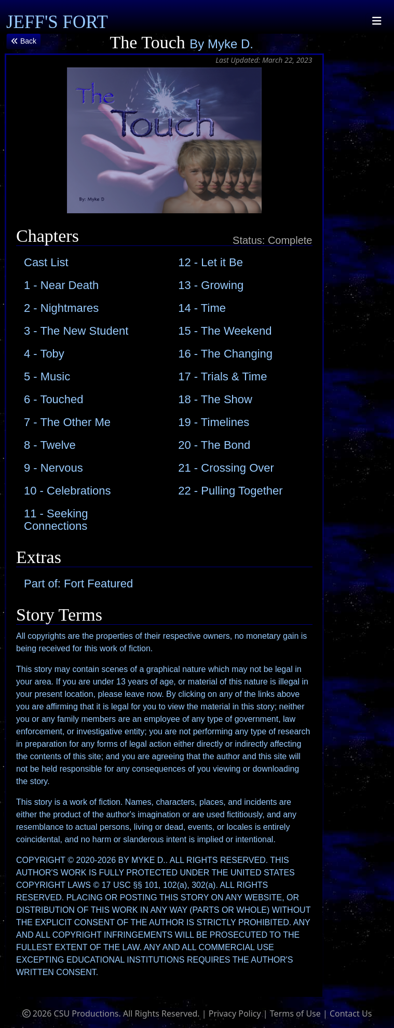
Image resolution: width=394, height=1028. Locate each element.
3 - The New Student (76, 330)
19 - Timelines (213, 422)
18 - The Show (215, 399)
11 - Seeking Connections (56, 519)
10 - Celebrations (67, 490)
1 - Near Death (61, 285)
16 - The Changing (225, 353)
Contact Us (351, 1013)
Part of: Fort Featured (78, 583)
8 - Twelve (50, 444)
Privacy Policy (235, 1013)
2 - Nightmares (61, 307)
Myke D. (230, 44)
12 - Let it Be (210, 262)
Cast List (46, 262)
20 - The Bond (214, 444)
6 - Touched (54, 399)
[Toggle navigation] (376, 21)
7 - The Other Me (67, 422)
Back (23, 41)
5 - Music (47, 376)
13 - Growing (210, 285)
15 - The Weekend (224, 330)
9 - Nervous (53, 467)
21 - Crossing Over (226, 467)
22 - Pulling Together (230, 490)
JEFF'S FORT (57, 22)
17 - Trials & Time (222, 376)
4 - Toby (44, 353)
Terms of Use (295, 1013)
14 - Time (202, 307)
